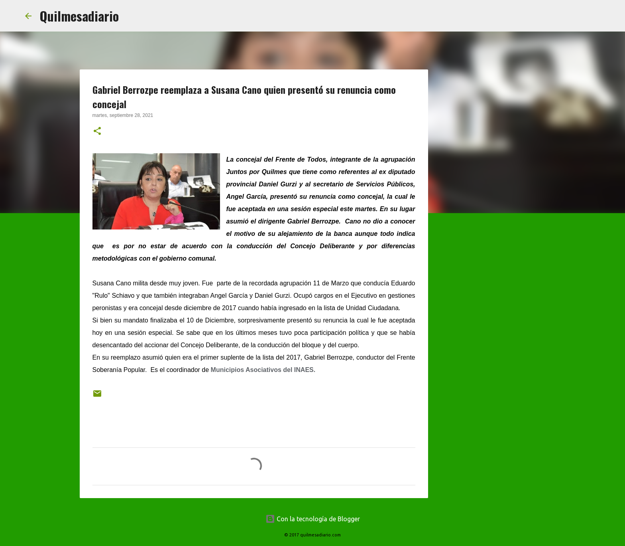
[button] (97, 131)
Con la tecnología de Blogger (312, 518)
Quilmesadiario (79, 15)
